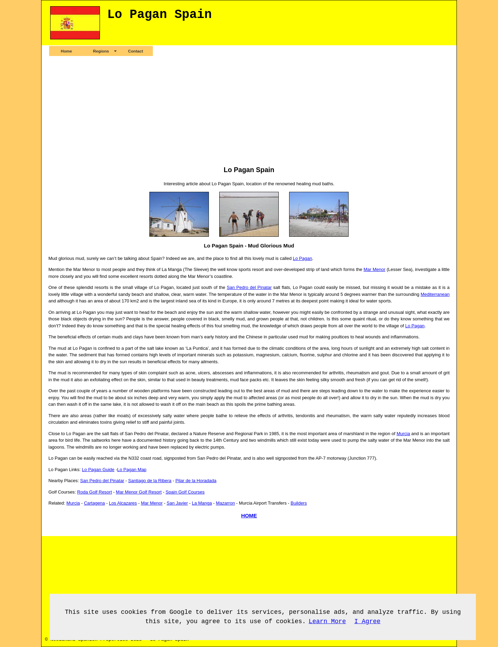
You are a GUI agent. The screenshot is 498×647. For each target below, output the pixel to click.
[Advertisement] (249, 110)
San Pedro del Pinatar (249, 287)
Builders (298, 503)
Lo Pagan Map (132, 469)
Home (66, 51)
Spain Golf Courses (185, 492)
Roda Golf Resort (94, 492)
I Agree (367, 621)
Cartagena (94, 503)
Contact (135, 51)
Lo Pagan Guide (98, 469)
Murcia (403, 433)
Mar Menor (374, 269)
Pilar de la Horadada (195, 480)
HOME (249, 515)
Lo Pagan (302, 258)
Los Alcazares (123, 503)
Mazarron (225, 503)
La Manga (202, 503)
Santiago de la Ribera (150, 480)
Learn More (327, 621)
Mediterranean (435, 294)
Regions (101, 51)
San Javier (177, 503)
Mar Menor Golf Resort (139, 492)
